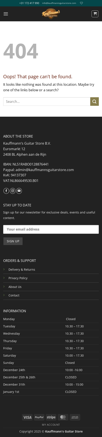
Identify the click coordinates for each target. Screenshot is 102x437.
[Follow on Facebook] (6, 191)
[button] (5, 14)
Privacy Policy (18, 278)
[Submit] (94, 101)
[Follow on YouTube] (19, 191)
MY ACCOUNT (51, 425)
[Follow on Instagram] (13, 191)
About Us (15, 287)
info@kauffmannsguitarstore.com (59, 3)
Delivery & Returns (22, 269)
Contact (14, 295)
